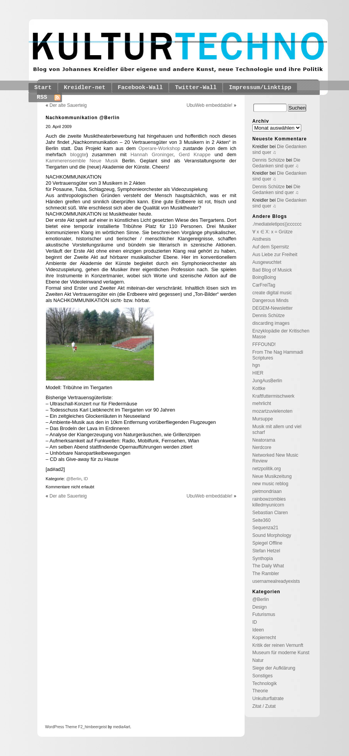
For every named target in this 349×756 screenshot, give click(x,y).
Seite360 (261, 520)
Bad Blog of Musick (272, 270)
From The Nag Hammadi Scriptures (277, 355)
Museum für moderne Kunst (280, 652)
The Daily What (268, 566)
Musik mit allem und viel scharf (276, 429)
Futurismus (263, 614)
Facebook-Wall (140, 87)
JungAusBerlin (267, 380)
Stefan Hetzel (266, 551)
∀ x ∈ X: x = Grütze (272, 232)
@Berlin (73, 478)
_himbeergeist (94, 727)
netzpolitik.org (266, 468)
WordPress (54, 727)
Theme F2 (73, 727)
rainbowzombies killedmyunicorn (269, 502)
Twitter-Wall (195, 87)
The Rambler (265, 573)
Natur (257, 660)
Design (259, 607)
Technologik (264, 683)
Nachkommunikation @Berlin (83, 117)
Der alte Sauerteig (68, 105)
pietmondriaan (267, 491)
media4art (121, 727)
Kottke (258, 388)
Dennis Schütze (268, 160)
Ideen (258, 630)
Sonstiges (262, 675)
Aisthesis (261, 239)
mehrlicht (261, 403)
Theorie (260, 691)
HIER (257, 373)
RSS (42, 97)
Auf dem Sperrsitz (270, 247)
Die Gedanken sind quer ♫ (276, 163)
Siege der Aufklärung (273, 668)
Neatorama (263, 440)
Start (43, 87)
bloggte (78, 154)
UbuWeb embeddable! (209, 105)
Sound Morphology (271, 535)
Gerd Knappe (195, 154)
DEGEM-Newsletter (272, 308)
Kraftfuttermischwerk (273, 396)
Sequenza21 (265, 527)
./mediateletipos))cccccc (277, 224)
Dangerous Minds (270, 300)
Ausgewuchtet (266, 262)
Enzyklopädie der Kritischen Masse (280, 333)
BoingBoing (264, 277)
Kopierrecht (264, 637)
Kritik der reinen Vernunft (277, 645)
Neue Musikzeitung (272, 476)
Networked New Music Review (275, 458)
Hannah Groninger (152, 154)
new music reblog (270, 483)
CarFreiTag (263, 285)
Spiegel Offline (267, 543)
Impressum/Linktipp (260, 87)
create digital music (272, 292)
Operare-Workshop (159, 148)
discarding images (271, 323)
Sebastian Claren (270, 512)
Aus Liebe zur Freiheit (274, 254)
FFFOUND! (264, 344)
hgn (256, 365)
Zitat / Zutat (264, 706)
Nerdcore (261, 447)
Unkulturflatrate (268, 698)
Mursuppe (262, 419)
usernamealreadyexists (276, 581)
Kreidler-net (85, 87)
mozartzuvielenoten (272, 411)
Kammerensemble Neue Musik (82, 161)
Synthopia (262, 558)
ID (86, 478)
